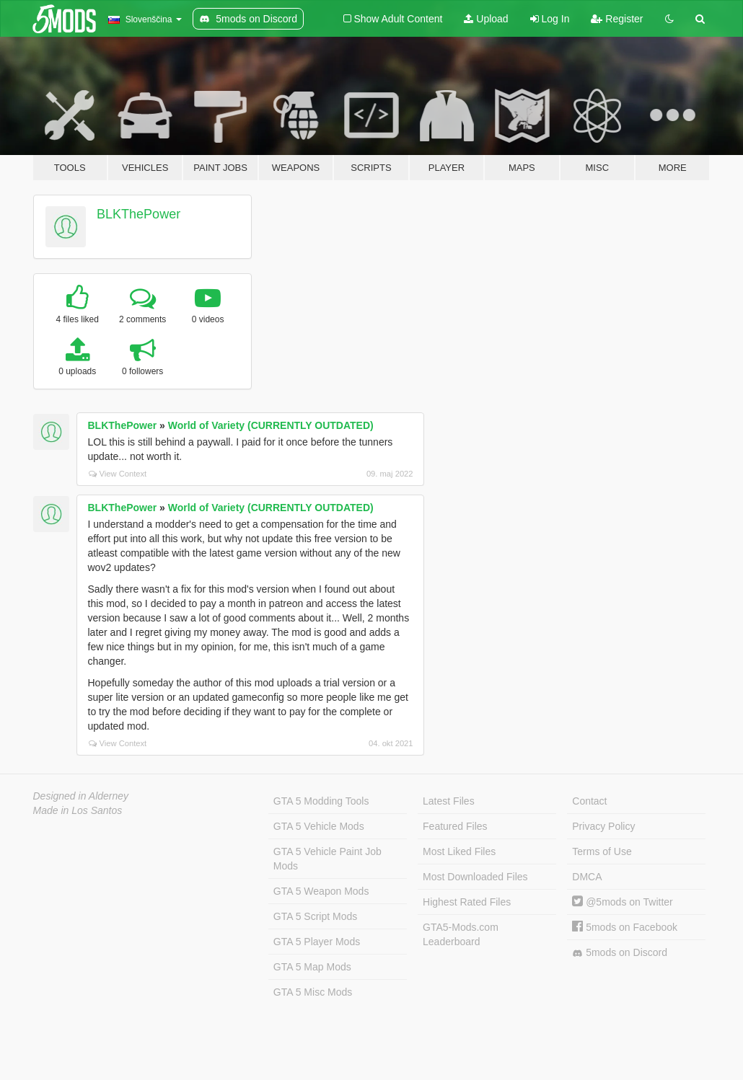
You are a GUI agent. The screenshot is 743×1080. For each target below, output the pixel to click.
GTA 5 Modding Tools (321, 801)
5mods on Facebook (624, 927)
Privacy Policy (603, 826)
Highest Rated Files (467, 902)
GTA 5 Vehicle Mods (318, 826)
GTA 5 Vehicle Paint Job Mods (327, 859)
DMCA (587, 876)
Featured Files (455, 826)
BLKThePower (138, 214)
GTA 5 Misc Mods (312, 992)
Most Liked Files (459, 851)
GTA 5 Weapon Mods (321, 891)
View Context (118, 473)
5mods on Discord (619, 953)
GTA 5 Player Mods (316, 941)
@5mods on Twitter (622, 901)
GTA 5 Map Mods (312, 967)
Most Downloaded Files (475, 876)
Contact (589, 801)
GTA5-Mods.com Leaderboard (460, 934)
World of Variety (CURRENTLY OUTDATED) (271, 425)
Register (617, 19)
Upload (486, 19)
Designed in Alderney (81, 796)
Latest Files (449, 801)
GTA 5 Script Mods (315, 916)
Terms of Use (601, 851)
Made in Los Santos (78, 810)
